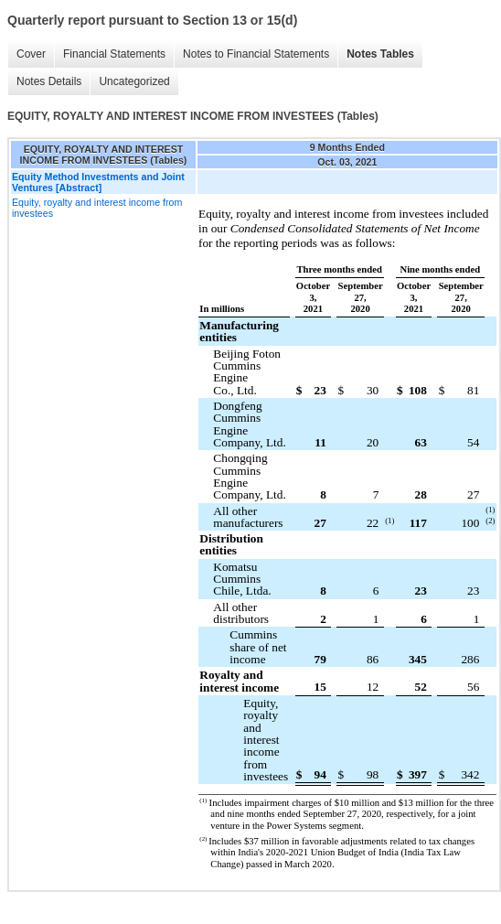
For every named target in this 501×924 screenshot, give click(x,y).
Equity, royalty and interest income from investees (97, 208)
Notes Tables (380, 54)
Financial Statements (114, 54)
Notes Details (48, 81)
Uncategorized (134, 81)
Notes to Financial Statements (256, 54)
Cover (31, 54)
